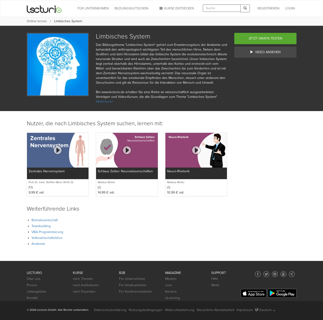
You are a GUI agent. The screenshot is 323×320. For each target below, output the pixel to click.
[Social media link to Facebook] (258, 274)
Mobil (215, 285)
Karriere (171, 292)
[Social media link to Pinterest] (275, 274)
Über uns (33, 279)
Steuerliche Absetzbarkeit (215, 310)
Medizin (171, 279)
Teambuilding (41, 226)
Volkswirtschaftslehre (46, 238)
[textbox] (222, 8)
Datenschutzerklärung (110, 310)
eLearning (172, 298)
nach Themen (83, 279)
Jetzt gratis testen (265, 38)
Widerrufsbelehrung (179, 310)
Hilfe (214, 279)
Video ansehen (265, 52)
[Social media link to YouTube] (283, 274)
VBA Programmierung (47, 232)
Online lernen (37, 21)
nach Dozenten (84, 292)
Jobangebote (36, 292)
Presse (32, 285)
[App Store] (254, 293)
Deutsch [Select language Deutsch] (265, 310)
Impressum (245, 310)
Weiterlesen (104, 101)
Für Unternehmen (132, 279)
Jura (168, 285)
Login (290, 8)
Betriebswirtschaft (44, 220)
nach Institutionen (86, 285)
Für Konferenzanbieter (135, 292)
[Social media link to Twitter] (266, 274)
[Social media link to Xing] (292, 274)
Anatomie (38, 244)
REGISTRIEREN (268, 8)
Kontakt (32, 298)
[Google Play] (282, 293)
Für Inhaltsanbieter (132, 285)
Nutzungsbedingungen (146, 310)
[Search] (245, 8)
